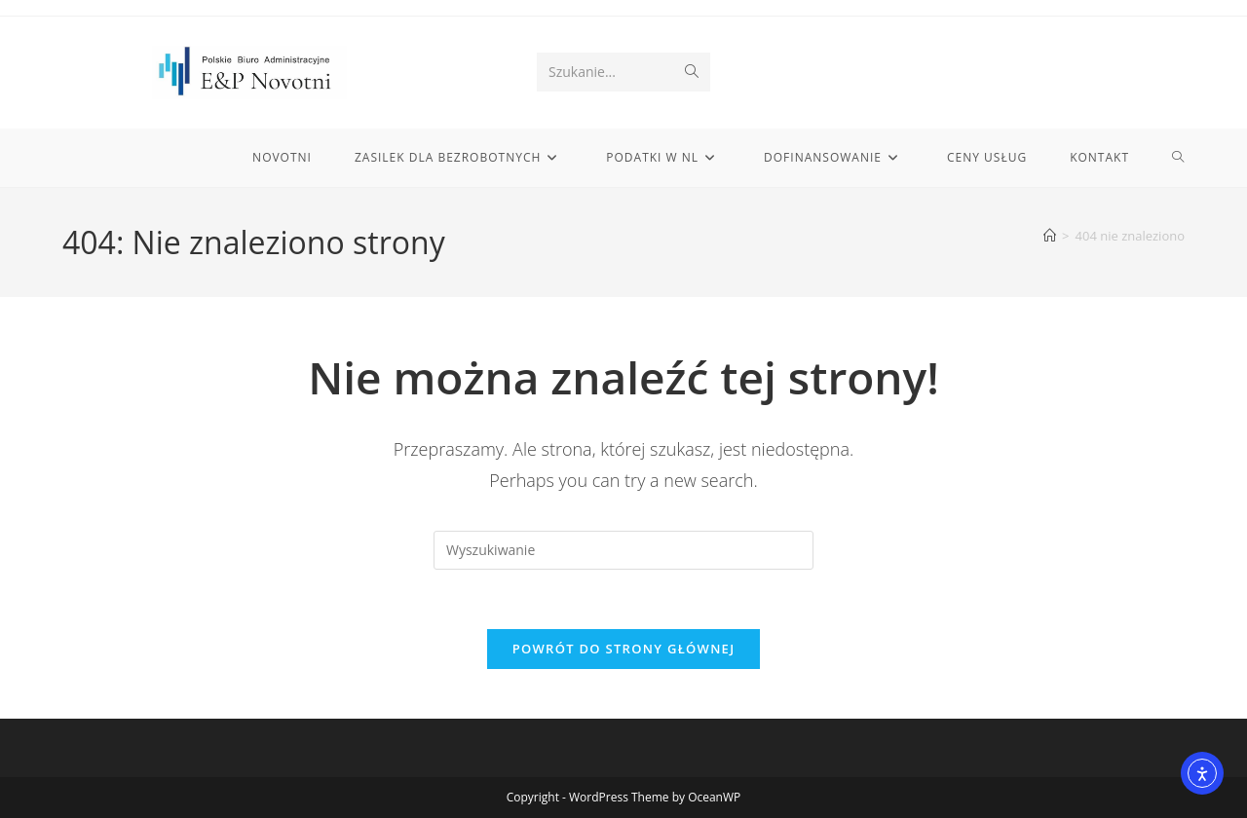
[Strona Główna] (1049, 235)
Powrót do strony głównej (624, 648)
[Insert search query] (623, 550)
